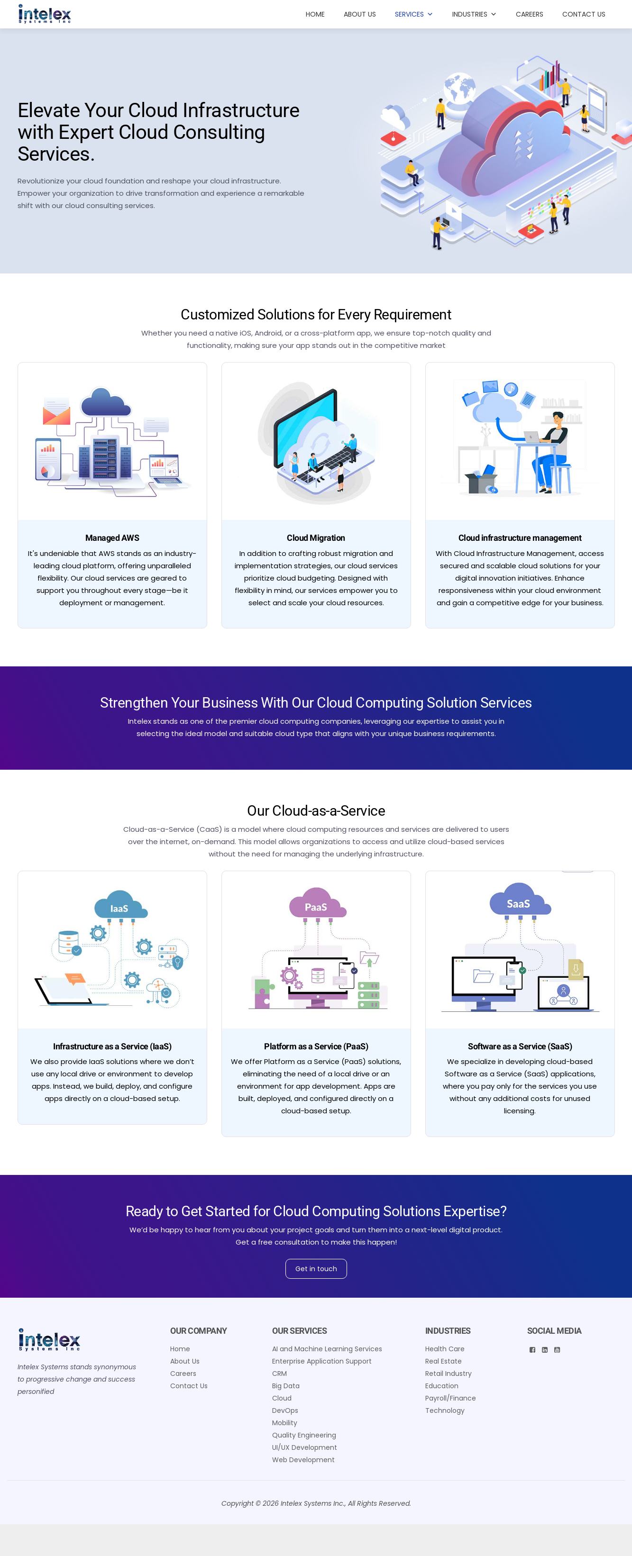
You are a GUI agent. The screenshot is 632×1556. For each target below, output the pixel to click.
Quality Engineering (304, 1435)
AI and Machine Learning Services (327, 1349)
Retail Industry (448, 1373)
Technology (445, 1410)
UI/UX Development (304, 1447)
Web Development (303, 1460)
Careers (529, 14)
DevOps (285, 1410)
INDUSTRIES (474, 14)
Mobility (284, 1423)
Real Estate (443, 1361)
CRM (279, 1373)
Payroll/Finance (450, 1398)
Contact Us (583, 14)
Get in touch (316, 1269)
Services (414, 14)
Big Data (286, 1386)
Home (315, 14)
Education (441, 1386)
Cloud (282, 1398)
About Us (360, 14)
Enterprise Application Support (322, 1361)
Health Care (445, 1349)
